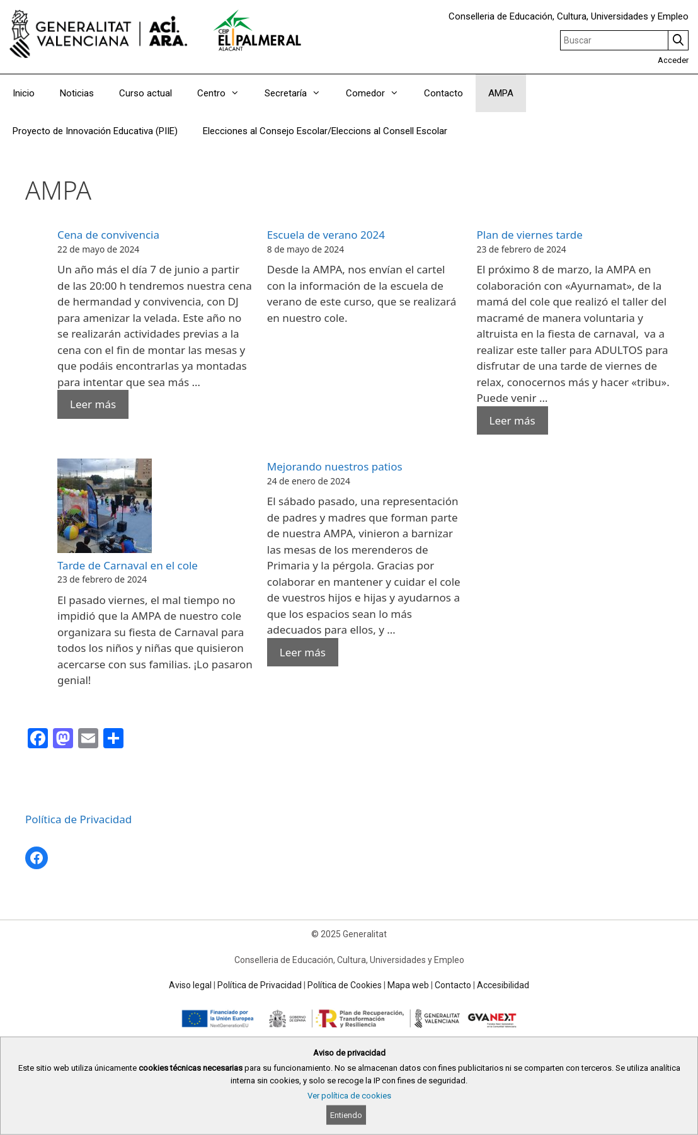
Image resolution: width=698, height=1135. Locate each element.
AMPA (500, 93)
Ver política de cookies (349, 1095)
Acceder (673, 60)
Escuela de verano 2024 (326, 234)
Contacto (443, 93)
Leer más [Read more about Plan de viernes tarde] (512, 420)
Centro (224, 93)
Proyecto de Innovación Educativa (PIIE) (95, 131)
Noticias (77, 93)
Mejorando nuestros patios (335, 466)
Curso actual (145, 93)
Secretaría (299, 93)
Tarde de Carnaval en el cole (127, 565)
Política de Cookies (344, 985)
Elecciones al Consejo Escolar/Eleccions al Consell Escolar (325, 131)
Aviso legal (190, 985)
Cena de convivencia (108, 234)
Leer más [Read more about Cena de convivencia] (93, 404)
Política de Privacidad (78, 819)
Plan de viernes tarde (530, 234)
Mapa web (408, 985)
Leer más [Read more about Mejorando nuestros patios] (303, 652)
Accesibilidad (503, 985)
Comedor (378, 93)
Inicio (24, 93)
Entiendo (346, 1115)
